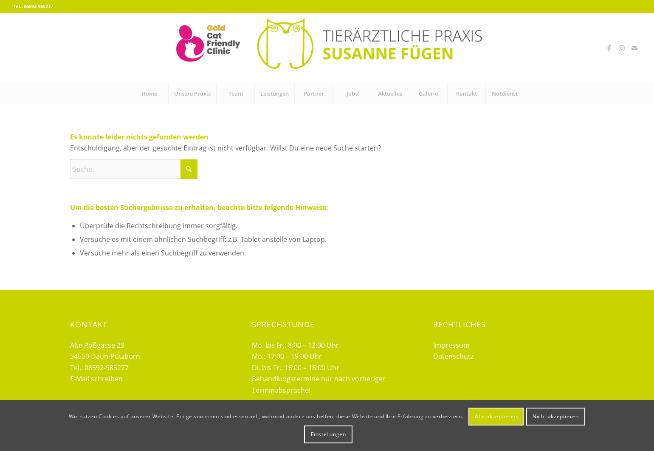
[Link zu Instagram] (621, 48)
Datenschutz (453, 356)
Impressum (451, 345)
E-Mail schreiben (96, 378)
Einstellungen (328, 434)
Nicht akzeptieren (555, 416)
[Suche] (133, 169)
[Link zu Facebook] (609, 48)
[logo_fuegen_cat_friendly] (327, 48)
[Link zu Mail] (634, 48)
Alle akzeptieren (496, 416)
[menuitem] (149, 93)
